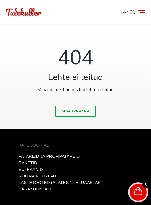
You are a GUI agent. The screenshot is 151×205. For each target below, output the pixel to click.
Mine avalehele (75, 111)
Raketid (28, 162)
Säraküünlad (35, 188)
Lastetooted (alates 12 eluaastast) (62, 182)
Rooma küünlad (37, 175)
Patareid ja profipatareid (49, 156)
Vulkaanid (31, 169)
